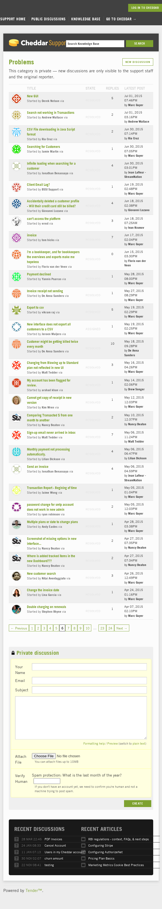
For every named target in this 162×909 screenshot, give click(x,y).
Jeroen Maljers (51, 334)
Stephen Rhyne (51, 612)
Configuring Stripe (100, 845)
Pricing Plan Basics (101, 858)
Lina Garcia (49, 595)
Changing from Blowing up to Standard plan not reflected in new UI (52, 365)
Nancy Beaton (51, 425)
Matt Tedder (50, 372)
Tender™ (34, 890)
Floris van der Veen (54, 267)
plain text (139, 743)
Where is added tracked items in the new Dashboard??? (51, 558)
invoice (32, 235)
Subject (21, 689)
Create (137, 803)
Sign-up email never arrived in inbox (51, 432)
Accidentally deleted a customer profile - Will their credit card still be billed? (53, 203)
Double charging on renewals (46, 606)
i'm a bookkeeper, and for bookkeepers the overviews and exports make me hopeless (53, 257)
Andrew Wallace (52, 117)
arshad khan (50, 390)
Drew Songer (136, 389)
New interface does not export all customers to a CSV (49, 326)
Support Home (13, 18)
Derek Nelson (50, 101)
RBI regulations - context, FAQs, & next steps (118, 839)
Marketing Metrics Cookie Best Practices (116, 865)
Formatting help (94, 743)
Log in (136, 8)
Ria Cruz (47, 139)
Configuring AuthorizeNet (105, 852)
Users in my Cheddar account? (65, 852)
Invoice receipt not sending (45, 291)
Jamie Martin (50, 151)
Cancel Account (55, 845)
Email (20, 680)
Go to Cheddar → (121, 18)
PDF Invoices (53, 839)
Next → (121, 628)
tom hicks (48, 240)
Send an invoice (37, 466)
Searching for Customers (43, 146)
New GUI (32, 96)
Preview (112, 743)
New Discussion (137, 62)
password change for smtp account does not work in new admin (50, 507)
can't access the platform (44, 218)
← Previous (19, 628)
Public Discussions (48, 18)
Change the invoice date (43, 590)
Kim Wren (48, 407)
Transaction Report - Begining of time (52, 487)
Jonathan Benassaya (55, 173)
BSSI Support (50, 189)
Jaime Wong (49, 492)
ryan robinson (51, 514)
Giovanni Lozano (52, 211)
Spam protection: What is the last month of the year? (77, 774)
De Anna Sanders (53, 296)
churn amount (54, 858)
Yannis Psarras (51, 279)
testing (49, 865)
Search (139, 43)
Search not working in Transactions (50, 112)
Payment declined (39, 274)
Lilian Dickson (51, 459)
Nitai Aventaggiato (54, 578)
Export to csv (35, 307)
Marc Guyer (135, 105)
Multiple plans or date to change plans (52, 522)
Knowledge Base (85, 18)
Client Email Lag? (38, 184)
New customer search (41, 573)
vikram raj (48, 312)
